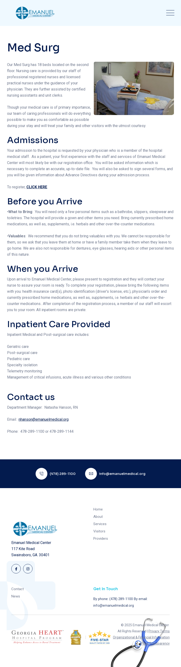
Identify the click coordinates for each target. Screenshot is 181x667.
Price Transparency (155, 643)
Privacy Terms (159, 631)
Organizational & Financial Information (141, 637)
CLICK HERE (36, 187)
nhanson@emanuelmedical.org (44, 419)
